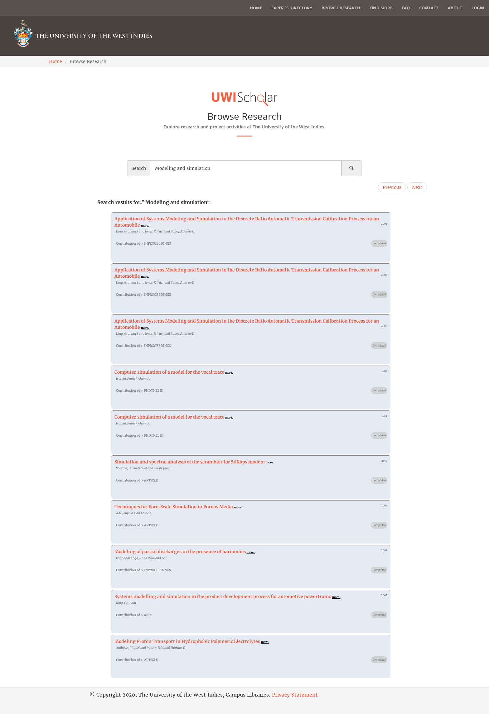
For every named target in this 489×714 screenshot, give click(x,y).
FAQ (406, 8)
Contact (428, 8)
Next (417, 187)
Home (256, 8)
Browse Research (341, 8)
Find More (381, 8)
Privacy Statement (295, 695)
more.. (145, 225)
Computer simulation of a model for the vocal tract (169, 372)
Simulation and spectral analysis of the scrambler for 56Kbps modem (189, 462)
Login (478, 8)
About (455, 8)
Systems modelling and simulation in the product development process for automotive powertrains (222, 596)
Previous (392, 187)
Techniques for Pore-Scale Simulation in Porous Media (173, 507)
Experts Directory (291, 8)
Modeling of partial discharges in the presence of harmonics (180, 551)
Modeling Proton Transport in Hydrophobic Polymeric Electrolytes (187, 641)
